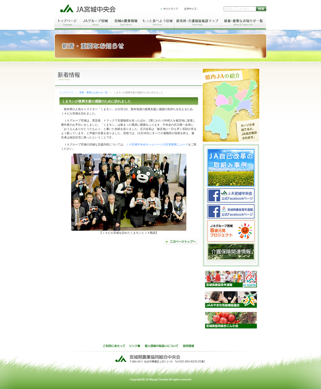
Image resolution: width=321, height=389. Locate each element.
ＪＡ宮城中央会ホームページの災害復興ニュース (157, 144)
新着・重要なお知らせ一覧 (93, 92)
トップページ (66, 92)
